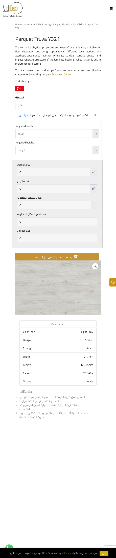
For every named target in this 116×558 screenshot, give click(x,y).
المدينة (19, 97)
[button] (95, 266)
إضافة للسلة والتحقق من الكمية (56, 256)
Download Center (62, 74)
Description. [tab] (58, 324)
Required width (24, 126)
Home (18, 24)
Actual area (23, 165)
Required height (24, 142)
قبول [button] (104, 553)
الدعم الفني (25, 115)
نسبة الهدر (23, 181)
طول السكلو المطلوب (29, 198)
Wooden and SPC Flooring (37, 24)
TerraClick (77, 24)
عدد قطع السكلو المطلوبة (32, 214)
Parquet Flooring (61, 24)
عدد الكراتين (23, 231)
